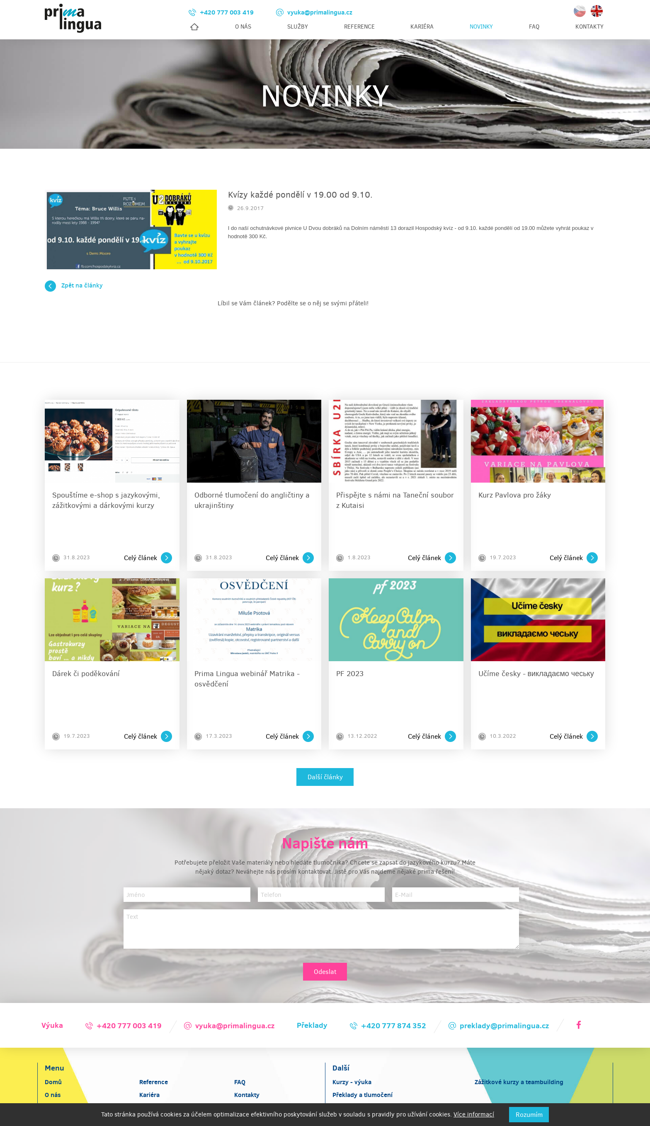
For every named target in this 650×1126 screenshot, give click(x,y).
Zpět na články (74, 291)
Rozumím (529, 1114)
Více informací (474, 1114)
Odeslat (325, 953)
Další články (325, 758)
